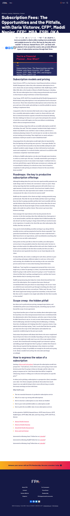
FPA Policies (55, 505)
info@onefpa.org (47, 505)
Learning (10, 13)
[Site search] (67, 3)
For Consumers (45, 487)
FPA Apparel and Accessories (45, 496)
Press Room (45, 490)
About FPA (24, 487)
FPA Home (4, 13)
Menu (11, 2)
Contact (25, 490)
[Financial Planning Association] (5, 2)
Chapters (24, 496)
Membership (45, 493)
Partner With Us (25, 493)
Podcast (22, 13)
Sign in (63, 2)
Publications (16, 13)
